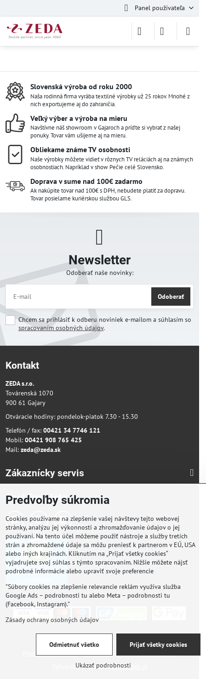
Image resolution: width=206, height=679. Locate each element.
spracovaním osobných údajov (60, 328)
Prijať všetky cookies (158, 644)
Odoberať (171, 296)
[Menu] (188, 31)
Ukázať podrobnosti (103, 665)
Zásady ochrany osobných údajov (52, 620)
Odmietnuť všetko (74, 644)
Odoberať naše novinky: (99, 272)
